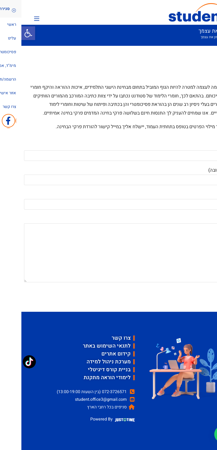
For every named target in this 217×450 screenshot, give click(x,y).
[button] (7, 33)
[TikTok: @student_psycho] (8, 362)
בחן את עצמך (188, 36)
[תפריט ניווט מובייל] (15, 18)
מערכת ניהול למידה (87, 361)
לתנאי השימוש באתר (85, 346)
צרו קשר (99, 338)
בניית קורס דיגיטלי (88, 369)
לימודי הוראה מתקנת (85, 377)
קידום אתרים (94, 354)
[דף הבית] (204, 36)
